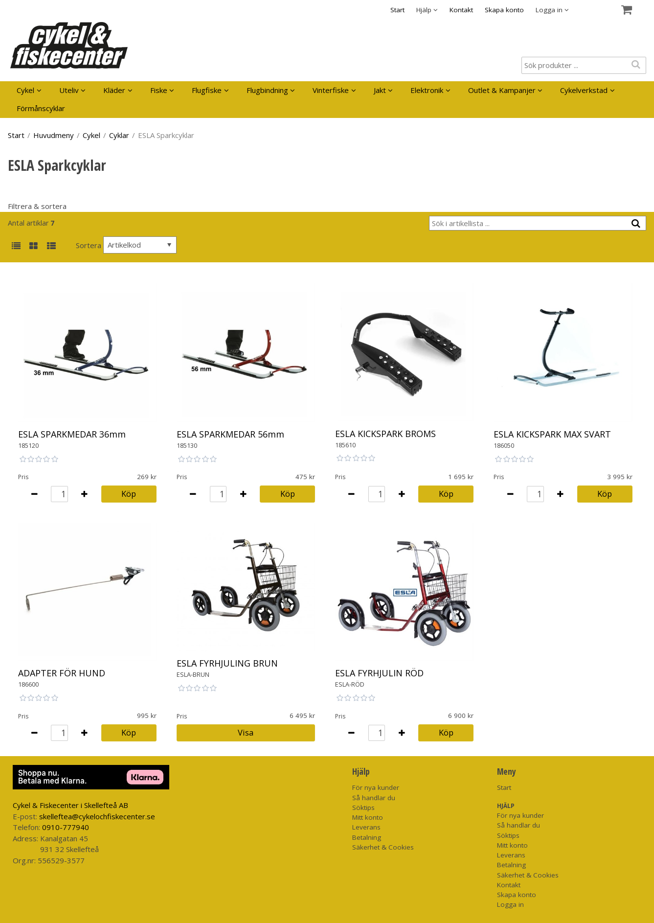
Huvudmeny (53, 135)
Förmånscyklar (41, 108)
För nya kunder (375, 787)
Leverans (366, 827)
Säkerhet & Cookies (383, 847)
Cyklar (119, 135)
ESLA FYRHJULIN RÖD (379, 673)
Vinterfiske (331, 90)
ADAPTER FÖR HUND (61, 673)
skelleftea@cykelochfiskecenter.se (97, 816)
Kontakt (461, 9)
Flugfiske (207, 90)
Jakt (380, 90)
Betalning (366, 837)
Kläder (114, 90)
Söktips (363, 807)
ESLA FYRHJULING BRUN (227, 663)
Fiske (158, 90)
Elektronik (426, 90)
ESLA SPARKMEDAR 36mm (72, 434)
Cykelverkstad (584, 90)
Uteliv (69, 90)
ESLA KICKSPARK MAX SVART (552, 434)
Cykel (25, 90)
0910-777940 (65, 827)
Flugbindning (267, 90)
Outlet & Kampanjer (502, 90)
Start (397, 9)
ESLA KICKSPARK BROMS (385, 433)
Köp (128, 493)
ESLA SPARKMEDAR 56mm (230, 434)
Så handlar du (373, 797)
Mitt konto (367, 817)
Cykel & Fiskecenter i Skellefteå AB (70, 805)
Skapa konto (504, 9)
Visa (245, 732)
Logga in (510, 904)
